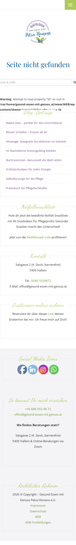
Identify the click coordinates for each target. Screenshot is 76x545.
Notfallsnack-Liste (39, 237)
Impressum (38, 505)
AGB (38, 517)
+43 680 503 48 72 (38, 409)
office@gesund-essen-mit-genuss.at (38, 414)
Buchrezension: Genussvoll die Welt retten (34, 160)
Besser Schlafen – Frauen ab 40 (26, 132)
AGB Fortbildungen (38, 522)
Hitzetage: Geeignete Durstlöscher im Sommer (36, 141)
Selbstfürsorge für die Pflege (24, 179)
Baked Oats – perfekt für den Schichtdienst (34, 123)
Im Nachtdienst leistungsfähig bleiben (31, 151)
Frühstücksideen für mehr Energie (28, 169)
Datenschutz (38, 511)
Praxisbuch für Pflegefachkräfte (26, 188)
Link (51, 314)
